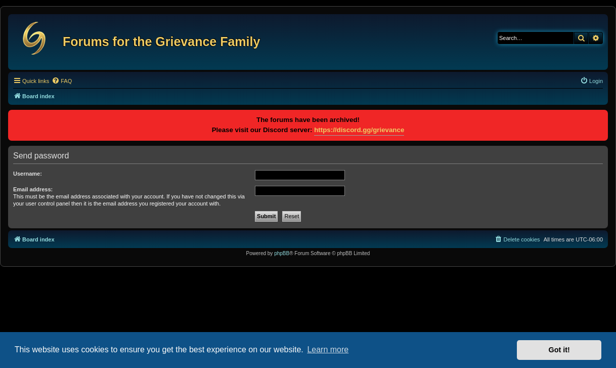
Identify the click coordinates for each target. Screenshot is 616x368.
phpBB (281, 253)
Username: (27, 174)
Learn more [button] (327, 349)
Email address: (33, 189)
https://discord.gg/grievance (359, 130)
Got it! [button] (559, 350)
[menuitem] (62, 81)
